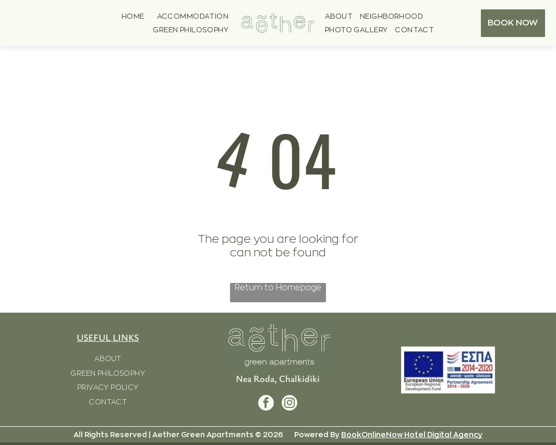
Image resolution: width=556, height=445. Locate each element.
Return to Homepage (278, 287)
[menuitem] (133, 16)
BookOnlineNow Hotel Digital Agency (411, 434)
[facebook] (266, 404)
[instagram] (289, 404)
